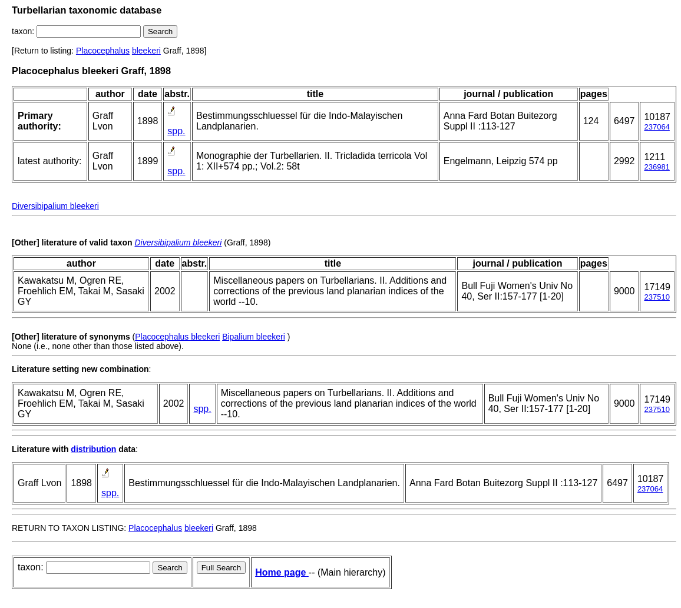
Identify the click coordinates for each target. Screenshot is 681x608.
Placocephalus (103, 50)
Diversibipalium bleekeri (55, 206)
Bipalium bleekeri (253, 336)
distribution (93, 449)
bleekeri (146, 50)
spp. (176, 131)
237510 (656, 297)
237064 (656, 126)
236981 (656, 166)
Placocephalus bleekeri (177, 336)
